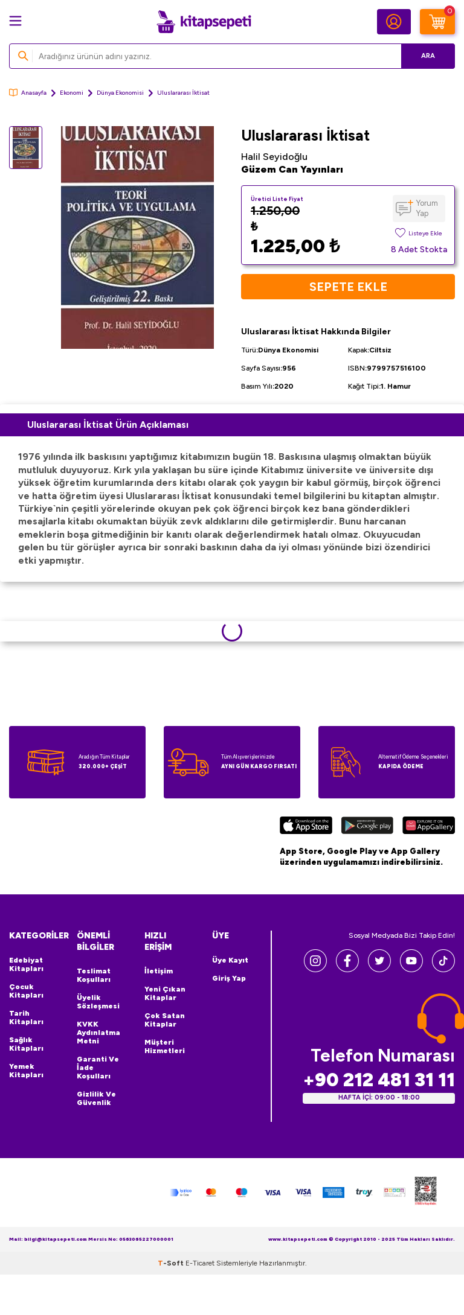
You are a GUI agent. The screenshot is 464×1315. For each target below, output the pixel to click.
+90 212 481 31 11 (379, 1080)
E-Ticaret (199, 1263)
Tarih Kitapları (26, 1017)
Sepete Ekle (348, 286)
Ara (428, 56)
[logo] (203, 22)
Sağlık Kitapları (26, 1044)
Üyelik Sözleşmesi (98, 1001)
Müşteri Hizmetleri (164, 1046)
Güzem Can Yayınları (292, 169)
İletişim (158, 971)
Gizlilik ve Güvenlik (96, 1098)
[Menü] (15, 21)
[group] (137, 237)
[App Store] (306, 827)
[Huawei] (428, 827)
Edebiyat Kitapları (26, 964)
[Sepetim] (437, 21)
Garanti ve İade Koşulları (98, 1067)
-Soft (171, 1263)
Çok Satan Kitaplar (164, 1019)
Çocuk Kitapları (26, 990)
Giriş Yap (229, 978)
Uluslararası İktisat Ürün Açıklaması (107, 424)
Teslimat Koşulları (94, 975)
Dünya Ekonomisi (120, 93)
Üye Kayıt (230, 960)
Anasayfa (28, 93)
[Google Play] (367, 827)
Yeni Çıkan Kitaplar (164, 993)
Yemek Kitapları (26, 1070)
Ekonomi (71, 93)
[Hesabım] (394, 21)
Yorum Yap (427, 208)
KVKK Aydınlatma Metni (98, 1032)
